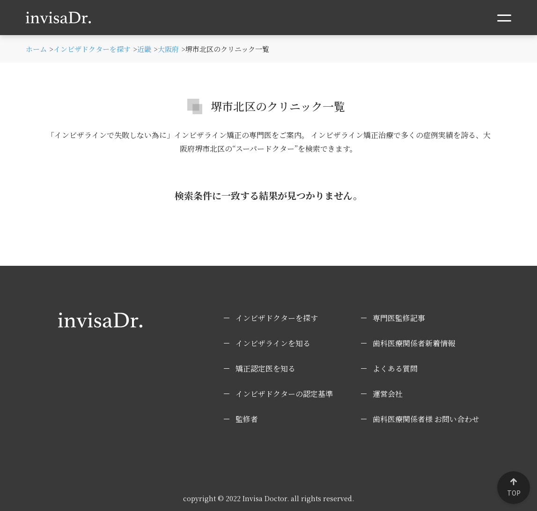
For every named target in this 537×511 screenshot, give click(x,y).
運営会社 (388, 393)
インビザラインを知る (272, 343)
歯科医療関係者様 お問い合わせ (426, 419)
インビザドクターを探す (276, 318)
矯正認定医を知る (265, 368)
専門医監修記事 (399, 318)
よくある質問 (395, 368)
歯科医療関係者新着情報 (414, 343)
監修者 (246, 419)
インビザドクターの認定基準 (284, 393)
